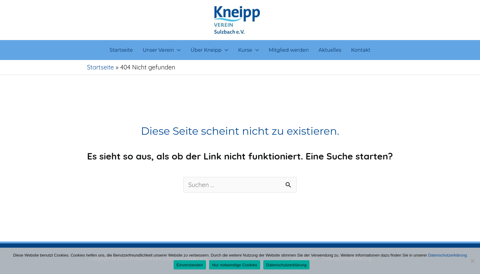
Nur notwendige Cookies (234, 265)
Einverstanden (190, 265)
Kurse (245, 50)
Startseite (121, 50)
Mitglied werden (289, 50)
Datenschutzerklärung (447, 255)
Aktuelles (330, 50)
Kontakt (361, 50)
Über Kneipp (206, 50)
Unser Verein (158, 50)
